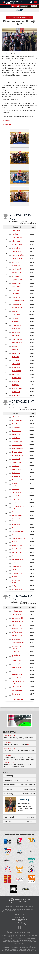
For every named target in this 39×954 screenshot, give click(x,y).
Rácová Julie (16, 427)
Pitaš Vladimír (16, 360)
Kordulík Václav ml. (18, 301)
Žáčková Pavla (16, 462)
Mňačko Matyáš (17, 367)
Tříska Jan (15, 318)
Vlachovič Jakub (17, 304)
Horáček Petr (16, 392)
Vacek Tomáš (16, 266)
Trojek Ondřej (16, 287)
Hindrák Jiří (15, 381)
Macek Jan (15, 234)
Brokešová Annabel (18, 642)
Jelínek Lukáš (16, 231)
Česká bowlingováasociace (22, 900)
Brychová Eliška (17, 515)
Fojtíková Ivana (17, 441)
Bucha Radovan (17, 388)
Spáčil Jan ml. (16, 346)
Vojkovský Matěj (17, 245)
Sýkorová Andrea (17, 559)
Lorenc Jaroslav (17, 238)
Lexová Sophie (16, 664)
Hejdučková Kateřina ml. (16, 484)
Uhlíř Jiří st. (15, 322)
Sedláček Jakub (17, 308)
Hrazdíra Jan (16, 353)
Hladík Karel (15, 350)
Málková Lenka (17, 625)
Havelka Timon (16, 283)
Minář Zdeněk (16, 374)
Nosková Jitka (16, 469)
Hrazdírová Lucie (17, 434)
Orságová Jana (17, 589)
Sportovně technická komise (19, 919)
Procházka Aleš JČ (18, 255)
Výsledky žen (6, 124)
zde (28, 744)
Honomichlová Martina (16, 647)
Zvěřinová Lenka (17, 632)
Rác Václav (15, 276)
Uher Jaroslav (16, 371)
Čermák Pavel (16, 378)
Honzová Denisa (17, 552)
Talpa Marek (16, 241)
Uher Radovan (16, 248)
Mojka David (16, 364)
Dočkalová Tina (17, 545)
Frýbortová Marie (17, 699)
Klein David (15, 262)
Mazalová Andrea (17, 455)
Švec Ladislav (16, 329)
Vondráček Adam (17, 339)
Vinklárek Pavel (17, 343)
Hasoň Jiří (15, 311)
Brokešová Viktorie (18, 448)
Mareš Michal (16, 395)
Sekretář (19, 920)
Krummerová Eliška (18, 531)
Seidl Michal (15, 294)
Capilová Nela (16, 499)
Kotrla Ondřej (16, 315)
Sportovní (15, 6)
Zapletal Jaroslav (17, 280)
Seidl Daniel (15, 336)
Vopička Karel (16, 325)
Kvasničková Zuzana (16, 520)
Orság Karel (15, 385)
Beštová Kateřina (17, 420)
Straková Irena (16, 563)
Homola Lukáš (16, 273)
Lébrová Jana (16, 492)
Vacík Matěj (15, 290)
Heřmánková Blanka (16, 581)
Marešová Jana (17, 476)
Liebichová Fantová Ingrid (18, 507)
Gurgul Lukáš (16, 332)
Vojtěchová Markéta (18, 538)
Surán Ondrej (23, 799)
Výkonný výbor (19, 917)
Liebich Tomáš (16, 269)
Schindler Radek (17, 259)
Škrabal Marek (16, 252)
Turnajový (24, 6)
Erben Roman (16, 297)
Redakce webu (19, 922)
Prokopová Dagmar (18, 573)
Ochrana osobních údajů (19, 924)
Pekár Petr (15, 357)
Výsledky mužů (7, 120)
